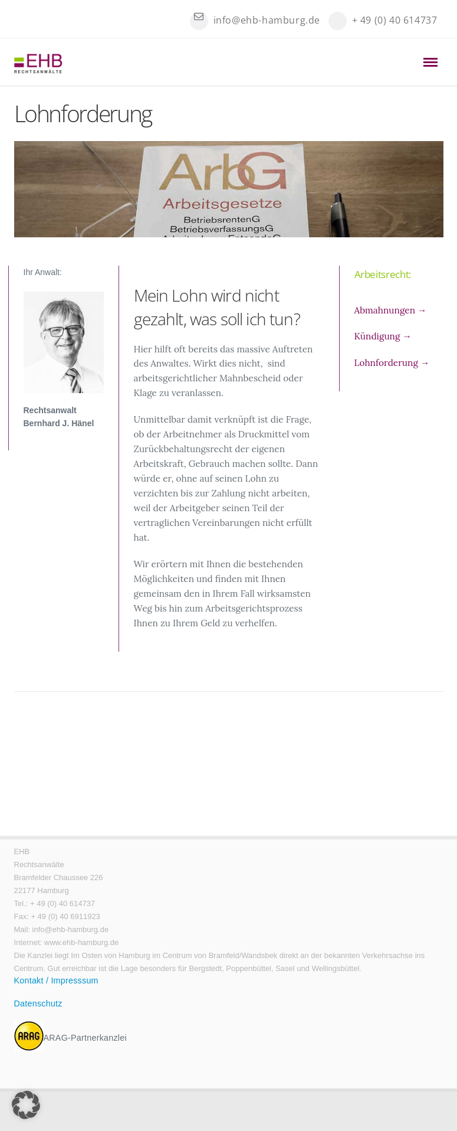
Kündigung (383, 336)
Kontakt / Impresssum (56, 980)
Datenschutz (38, 1003)
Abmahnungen (390, 310)
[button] (26, 1105)
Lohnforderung (392, 362)
